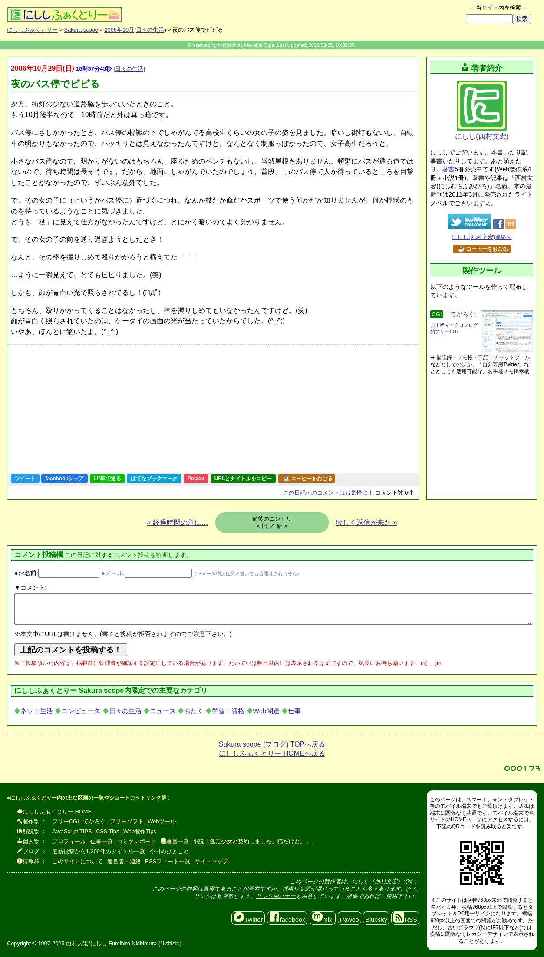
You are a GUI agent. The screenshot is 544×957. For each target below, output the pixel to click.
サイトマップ (211, 861)
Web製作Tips (139, 831)
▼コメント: (30, 587)
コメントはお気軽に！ (328, 492)
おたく (194, 710)
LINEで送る (107, 478)
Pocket (196, 478)
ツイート (25, 478)
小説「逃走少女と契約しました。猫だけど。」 (252, 841)
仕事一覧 (101, 841)
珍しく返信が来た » (366, 522)
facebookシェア (64, 478)
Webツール (162, 821)
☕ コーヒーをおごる (308, 478)
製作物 (28, 821)
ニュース (163, 710)
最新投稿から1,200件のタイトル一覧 (98, 851)
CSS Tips (107, 831)
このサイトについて (77, 861)
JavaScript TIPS (72, 831)
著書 (448, 169)
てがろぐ (94, 821)
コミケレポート (136, 841)
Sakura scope (81, 29)
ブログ (28, 851)
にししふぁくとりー (32, 29)
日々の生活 (150, 29)
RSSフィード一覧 (167, 861)
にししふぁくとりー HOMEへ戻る (272, 753)
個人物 (28, 841)
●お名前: (56, 573)
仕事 (294, 710)
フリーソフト (127, 821)
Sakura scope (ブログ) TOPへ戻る (272, 744)
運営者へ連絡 (124, 861)
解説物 (28, 831)
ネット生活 (36, 710)
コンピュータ (80, 710)
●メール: (146, 573)
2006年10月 (119, 29)
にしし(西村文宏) (481, 110)
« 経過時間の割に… (177, 522)
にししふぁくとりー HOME (54, 811)
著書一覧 (175, 841)
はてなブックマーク (154, 478)
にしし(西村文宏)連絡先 (482, 237)
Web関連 (266, 710)
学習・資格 (228, 710)
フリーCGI (65, 821)
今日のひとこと (169, 851)
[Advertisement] (165, 409)
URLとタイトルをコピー (243, 478)
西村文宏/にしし (86, 943)
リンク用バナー (276, 896)
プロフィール (69, 841)
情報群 (28, 861)
